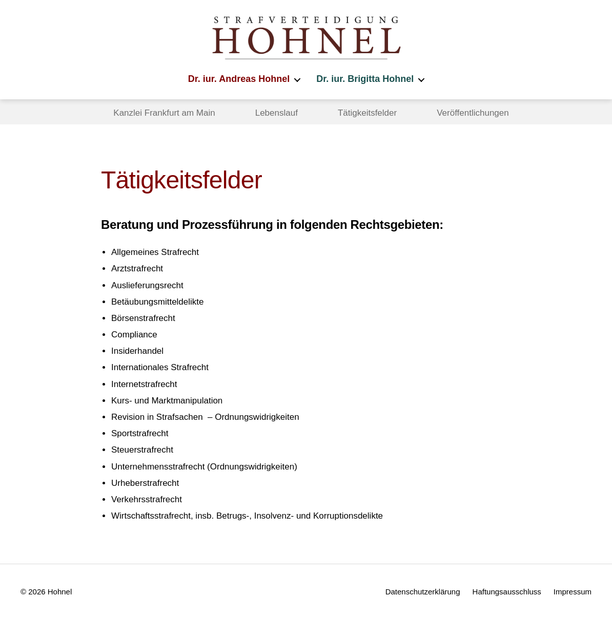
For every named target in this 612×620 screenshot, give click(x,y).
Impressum (572, 591)
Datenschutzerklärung (422, 591)
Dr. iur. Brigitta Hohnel (365, 79)
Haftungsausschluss (507, 591)
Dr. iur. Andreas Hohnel (239, 79)
